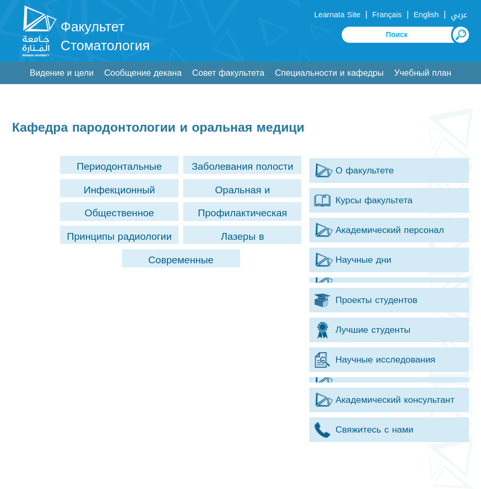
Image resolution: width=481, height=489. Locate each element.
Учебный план (422, 73)
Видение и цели (62, 73)
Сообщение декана (143, 73)
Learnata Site (337, 14)
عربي (459, 14)
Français (386, 14)
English (426, 14)
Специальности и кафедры (329, 73)
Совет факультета (228, 73)
